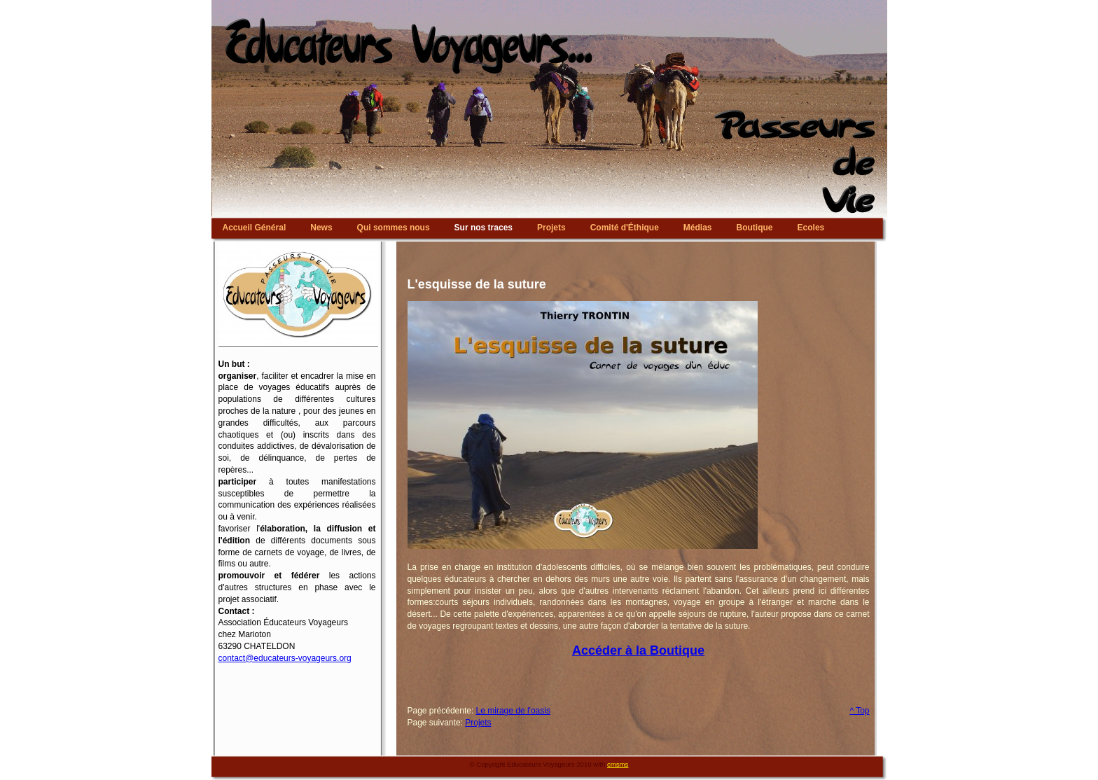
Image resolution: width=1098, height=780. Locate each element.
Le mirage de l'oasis (513, 711)
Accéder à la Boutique (638, 650)
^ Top (859, 711)
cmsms (617, 764)
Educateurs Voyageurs (549, 3)
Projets (478, 722)
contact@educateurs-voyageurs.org (285, 658)
